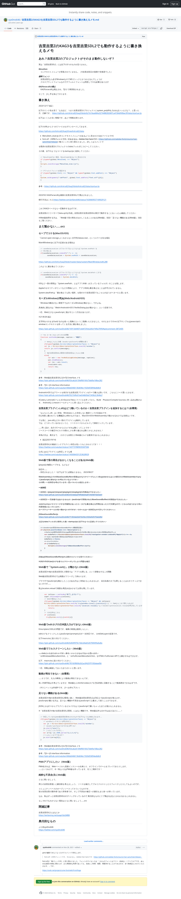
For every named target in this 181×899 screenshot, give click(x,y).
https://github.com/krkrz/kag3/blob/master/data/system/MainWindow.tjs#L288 (73, 262)
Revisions (21, 28)
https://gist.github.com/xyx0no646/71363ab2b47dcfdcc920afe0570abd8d (70, 517)
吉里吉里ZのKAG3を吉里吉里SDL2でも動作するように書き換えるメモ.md (60, 19)
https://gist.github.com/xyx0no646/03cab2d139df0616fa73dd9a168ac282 (70, 380)
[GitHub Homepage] (40, 892)
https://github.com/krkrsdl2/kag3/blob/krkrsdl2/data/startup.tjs (72, 186)
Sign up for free (44, 882)
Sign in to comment (107, 881)
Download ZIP (171, 28)
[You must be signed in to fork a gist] (172, 19)
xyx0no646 (14, 19)
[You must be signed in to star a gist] (161, 19)
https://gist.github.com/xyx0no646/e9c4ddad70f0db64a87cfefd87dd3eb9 (70, 495)
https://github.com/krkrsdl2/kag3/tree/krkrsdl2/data (61, 131)
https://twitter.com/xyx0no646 (52, 830)
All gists (51, 4)
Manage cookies (109, 893)
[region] (90, 437)
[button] (161, 28)
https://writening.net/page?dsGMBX (54, 815)
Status (79, 893)
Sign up (174, 4)
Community (87, 893)
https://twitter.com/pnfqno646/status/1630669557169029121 (79, 199)
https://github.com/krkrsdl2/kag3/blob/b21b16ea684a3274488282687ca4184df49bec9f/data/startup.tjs (97, 113)
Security (72, 893)
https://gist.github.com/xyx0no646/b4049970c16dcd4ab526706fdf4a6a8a (70, 643)
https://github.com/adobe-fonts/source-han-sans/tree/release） (118, 857)
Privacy (66, 893)
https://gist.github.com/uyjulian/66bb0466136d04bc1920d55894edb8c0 (70, 388)
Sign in (166, 4)
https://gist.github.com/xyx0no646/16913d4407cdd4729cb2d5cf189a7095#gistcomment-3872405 (81, 329)
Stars (37, 28)
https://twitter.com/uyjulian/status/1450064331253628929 (64, 454)
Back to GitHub (62, 4)
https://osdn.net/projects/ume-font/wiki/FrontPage (61, 870)
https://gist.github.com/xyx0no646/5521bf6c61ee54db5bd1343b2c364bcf (70, 395)
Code (8, 28)
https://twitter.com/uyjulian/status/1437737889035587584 (64, 447)
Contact (99, 893)
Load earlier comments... (93, 841)
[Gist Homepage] (8, 3)
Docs (94, 893)
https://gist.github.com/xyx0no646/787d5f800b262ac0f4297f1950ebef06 (70, 663)
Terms (60, 893)
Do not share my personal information (129, 893)
